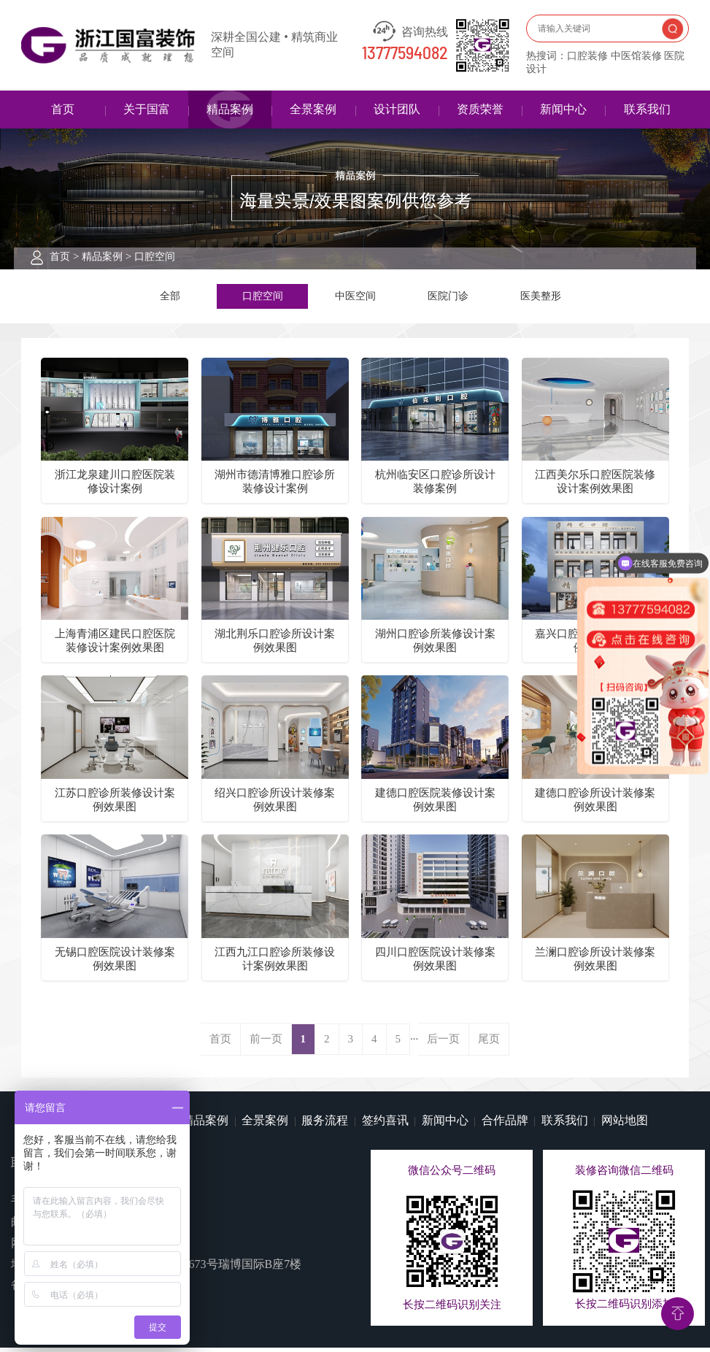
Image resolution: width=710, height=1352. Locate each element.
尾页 (489, 1043)
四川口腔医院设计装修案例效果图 (435, 963)
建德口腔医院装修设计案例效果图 (435, 804)
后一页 (443, 1043)
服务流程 (324, 1124)
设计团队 (397, 109)
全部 (170, 298)
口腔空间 (154, 256)
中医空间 (355, 298)
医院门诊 (448, 298)
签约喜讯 (385, 1124)
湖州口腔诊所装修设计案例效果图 (435, 645)
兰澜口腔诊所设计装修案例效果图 (595, 963)
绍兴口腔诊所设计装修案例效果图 (275, 804)
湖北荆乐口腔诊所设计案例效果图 (275, 645)
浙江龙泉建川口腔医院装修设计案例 (115, 486)
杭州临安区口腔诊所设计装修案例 (435, 486)
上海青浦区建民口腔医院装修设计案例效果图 (115, 645)
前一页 (266, 1043)
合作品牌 (505, 1124)
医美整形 (541, 298)
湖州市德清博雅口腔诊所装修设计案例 (275, 486)
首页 (62, 109)
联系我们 (647, 109)
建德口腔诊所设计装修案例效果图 (595, 804)
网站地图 (624, 1124)
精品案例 (230, 109)
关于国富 (146, 109)
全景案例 (313, 109)
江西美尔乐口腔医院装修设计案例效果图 (595, 486)
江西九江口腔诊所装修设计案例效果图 (275, 963)
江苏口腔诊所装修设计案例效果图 (115, 804)
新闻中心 (563, 109)
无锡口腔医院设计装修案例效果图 (115, 963)
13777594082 (405, 54)
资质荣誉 (480, 109)
